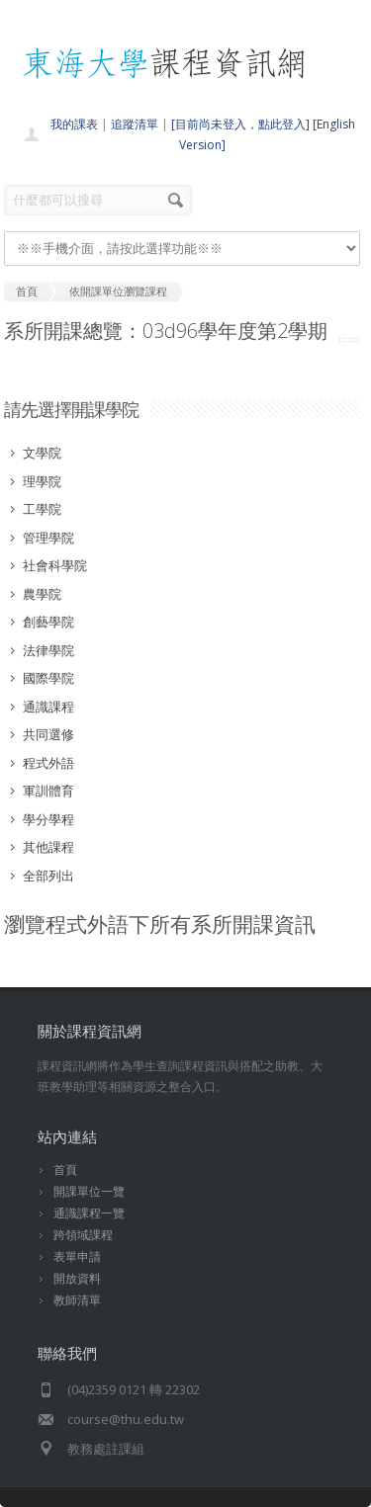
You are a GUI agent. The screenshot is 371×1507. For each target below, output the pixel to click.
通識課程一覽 (89, 1213)
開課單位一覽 (89, 1191)
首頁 (65, 1169)
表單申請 (77, 1256)
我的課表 (74, 124)
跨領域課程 (83, 1234)
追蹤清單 (134, 124)
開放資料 (77, 1278)
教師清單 (77, 1300)
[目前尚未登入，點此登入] (240, 124)
